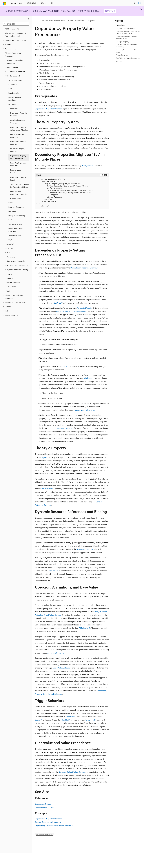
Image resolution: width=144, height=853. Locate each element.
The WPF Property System (125, 28)
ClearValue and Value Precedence (128, 58)
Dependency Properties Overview (48, 108)
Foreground (90, 720)
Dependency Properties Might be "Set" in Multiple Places (128, 32)
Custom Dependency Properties (48, 822)
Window (86, 378)
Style (44, 457)
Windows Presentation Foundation (54, 21)
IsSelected (70, 716)
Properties (91, 21)
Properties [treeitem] (14, 108)
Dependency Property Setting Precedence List (126, 37)
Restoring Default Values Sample (72, 772)
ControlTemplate (63, 311)
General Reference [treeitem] (13, 282)
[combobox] (16, 24)
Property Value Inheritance (84, 410)
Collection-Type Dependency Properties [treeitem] (18, 192)
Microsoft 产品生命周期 (49, 11)
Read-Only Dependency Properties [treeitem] (18, 164)
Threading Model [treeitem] (14, 235)
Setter (64, 366)
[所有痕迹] (37, 21)
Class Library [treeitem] (11, 287)
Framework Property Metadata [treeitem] (17, 150)
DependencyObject (43, 804)
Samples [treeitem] (10, 278)
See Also (119, 61)
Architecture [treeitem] (12, 84)
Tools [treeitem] (8, 291)
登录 (139, 3)
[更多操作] (107, 21)
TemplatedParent (84, 308)
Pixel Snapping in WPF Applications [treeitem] (16, 229)
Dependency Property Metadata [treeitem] (18, 142)
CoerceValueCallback (61, 667)
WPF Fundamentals (77, 21)
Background (87, 165)
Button (37, 720)
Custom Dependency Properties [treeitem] (17, 135)
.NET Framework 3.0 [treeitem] (12, 29)
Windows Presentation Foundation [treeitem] (15, 61)
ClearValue (52, 570)
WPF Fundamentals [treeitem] (15, 80)
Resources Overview (85, 549)
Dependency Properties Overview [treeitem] (18, 114)
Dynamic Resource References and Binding (126, 45)
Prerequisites (120, 25)
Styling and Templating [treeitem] (16, 215)
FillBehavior (83, 628)
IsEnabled (65, 720)
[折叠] (28, 19)
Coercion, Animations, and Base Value (127, 51)
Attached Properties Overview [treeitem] (17, 121)
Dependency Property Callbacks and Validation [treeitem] (19, 128)
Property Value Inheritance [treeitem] (15, 171)
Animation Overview (55, 653)
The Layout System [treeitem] (15, 224)
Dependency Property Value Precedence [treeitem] (18, 157)
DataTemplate (79, 311)
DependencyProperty (43, 807)
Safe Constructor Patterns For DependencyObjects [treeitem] (19, 185)
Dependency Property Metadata (60, 428)
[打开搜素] (134, 3)
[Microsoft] (4, 3)
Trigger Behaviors (122, 55)
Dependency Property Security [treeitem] (18, 178)
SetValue (57, 303)
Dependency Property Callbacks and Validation (54, 825)
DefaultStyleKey (46, 488)
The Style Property (122, 41)
